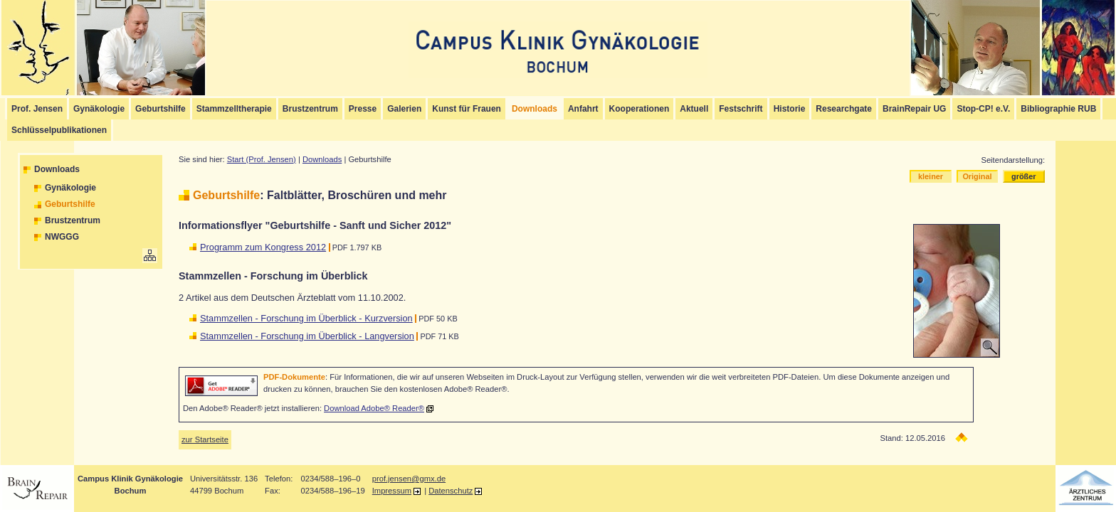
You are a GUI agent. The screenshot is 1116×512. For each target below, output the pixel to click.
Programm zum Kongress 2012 (263, 247)
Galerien (404, 109)
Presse (363, 109)
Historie (790, 109)
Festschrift (740, 109)
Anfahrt (583, 109)
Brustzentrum (310, 109)
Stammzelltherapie (234, 109)
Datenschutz (450, 490)
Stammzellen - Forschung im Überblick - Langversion (307, 336)
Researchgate (844, 109)
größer (1023, 176)
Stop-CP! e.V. (983, 109)
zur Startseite (204, 439)
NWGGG (62, 237)
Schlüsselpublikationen (59, 130)
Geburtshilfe (160, 109)
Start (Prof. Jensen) (261, 159)
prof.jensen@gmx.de (409, 478)
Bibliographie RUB (1058, 109)
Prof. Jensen (37, 109)
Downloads (57, 169)
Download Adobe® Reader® (374, 408)
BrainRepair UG (914, 109)
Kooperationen (639, 109)
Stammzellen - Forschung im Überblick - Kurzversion (306, 318)
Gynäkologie (99, 109)
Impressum (391, 490)
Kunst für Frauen (466, 109)
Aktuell (694, 109)
